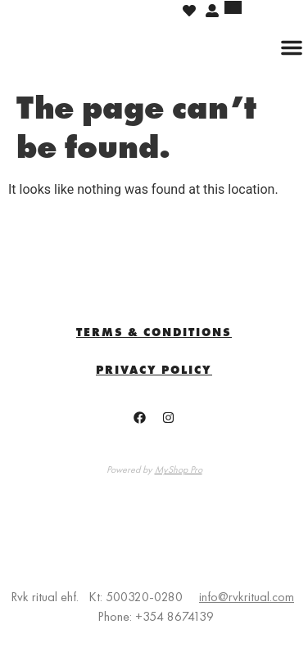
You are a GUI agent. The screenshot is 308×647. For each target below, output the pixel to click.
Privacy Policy (154, 369)
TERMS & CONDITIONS (154, 332)
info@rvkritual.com (246, 596)
